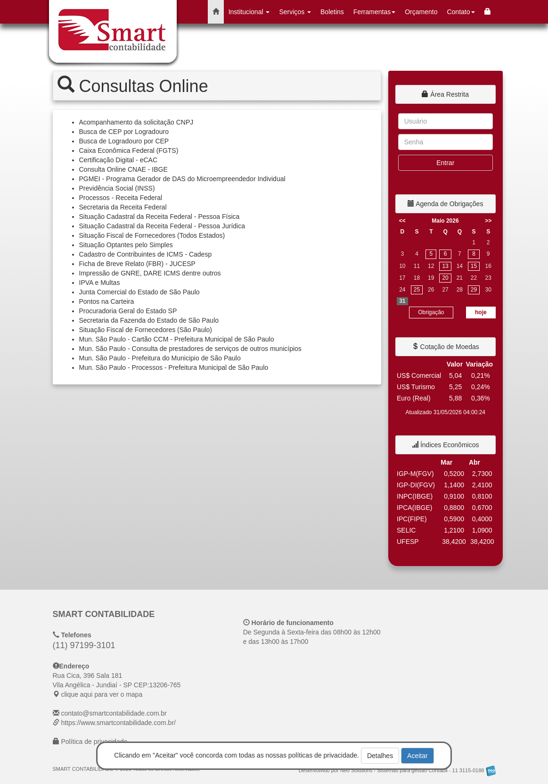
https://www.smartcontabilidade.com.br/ (118, 722)
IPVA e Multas (99, 282)
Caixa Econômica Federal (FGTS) (129, 150)
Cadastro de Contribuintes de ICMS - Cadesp (145, 254)
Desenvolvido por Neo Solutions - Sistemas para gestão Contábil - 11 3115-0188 (397, 770)
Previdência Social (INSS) (117, 188)
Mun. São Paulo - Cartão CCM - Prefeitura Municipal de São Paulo (176, 339)
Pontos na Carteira (106, 301)
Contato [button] (460, 12)
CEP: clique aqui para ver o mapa (117, 685)
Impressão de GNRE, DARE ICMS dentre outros (150, 273)
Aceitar (417, 755)
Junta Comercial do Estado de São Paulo (139, 292)
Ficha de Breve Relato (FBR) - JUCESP (137, 263)
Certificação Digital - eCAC (118, 160)
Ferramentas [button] (374, 12)
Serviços (295, 12)
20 (445, 278)
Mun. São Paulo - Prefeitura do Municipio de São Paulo (160, 358)
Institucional (249, 12)
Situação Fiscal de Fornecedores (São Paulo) (145, 330)
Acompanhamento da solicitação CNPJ (136, 122)
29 (474, 289)
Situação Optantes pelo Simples (126, 245)
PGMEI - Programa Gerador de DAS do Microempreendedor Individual (182, 179)
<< (402, 220)
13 (445, 266)
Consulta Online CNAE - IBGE (123, 169)
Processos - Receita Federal (121, 197)
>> (488, 220)
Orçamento (421, 12)
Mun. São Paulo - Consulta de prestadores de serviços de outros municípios (190, 348)
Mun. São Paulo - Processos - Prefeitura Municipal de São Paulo (174, 367)
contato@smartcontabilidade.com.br (113, 713)
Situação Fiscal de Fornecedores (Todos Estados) (152, 235)
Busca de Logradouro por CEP (124, 141)
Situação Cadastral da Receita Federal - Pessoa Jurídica (162, 226)
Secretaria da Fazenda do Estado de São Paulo (149, 320)
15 (474, 266)
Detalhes (380, 755)
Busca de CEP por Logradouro (124, 131)
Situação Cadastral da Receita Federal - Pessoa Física (159, 216)
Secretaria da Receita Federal (123, 207)
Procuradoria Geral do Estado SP (128, 311)
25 (417, 289)
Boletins (332, 12)
